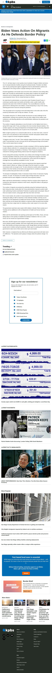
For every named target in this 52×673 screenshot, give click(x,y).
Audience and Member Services (40, 631)
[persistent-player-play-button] (3, 6)
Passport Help (37, 644)
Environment (5, 607)
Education (16, 607)
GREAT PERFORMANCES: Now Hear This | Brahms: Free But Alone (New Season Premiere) (24, 481)
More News (6, 597)
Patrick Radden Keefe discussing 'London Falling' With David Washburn (21, 441)
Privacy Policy (19, 646)
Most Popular (6, 491)
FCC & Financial (20, 639)
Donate (26, 573)
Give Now (46, 2)
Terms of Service (20, 651)
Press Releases (20, 644)
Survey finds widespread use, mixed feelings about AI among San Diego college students (19, 614)
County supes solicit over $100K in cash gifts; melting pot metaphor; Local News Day (25, 402)
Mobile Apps (19, 641)
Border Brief (28, 581)
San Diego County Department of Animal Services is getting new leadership (22, 524)
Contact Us (36, 636)
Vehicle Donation (20, 669)
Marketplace (42, 6)
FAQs (35, 639)
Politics (40, 607)
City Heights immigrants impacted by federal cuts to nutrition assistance (22, 529)
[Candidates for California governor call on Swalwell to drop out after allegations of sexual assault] (44, 603)
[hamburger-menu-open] (3, 2)
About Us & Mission (21, 631)
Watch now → (27, 591)
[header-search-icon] (40, 2)
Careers (18, 636)
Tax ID (18, 667)
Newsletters (19, 634)
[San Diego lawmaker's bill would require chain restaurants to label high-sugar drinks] (32, 603)
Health (28, 607)
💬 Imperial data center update (11, 254)
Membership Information (22, 662)
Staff (18, 648)
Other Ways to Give (21, 664)
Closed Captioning (37, 634)
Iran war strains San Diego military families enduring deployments (20, 540)
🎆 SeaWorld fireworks (8, 252)
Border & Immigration (7, 26)
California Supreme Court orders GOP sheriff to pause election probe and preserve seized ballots (24, 534)
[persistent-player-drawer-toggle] (50, 6)
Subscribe (25, 320)
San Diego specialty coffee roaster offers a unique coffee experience (20, 544)
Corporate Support (20, 657)
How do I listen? (37, 641)
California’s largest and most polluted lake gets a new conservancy (7, 612)
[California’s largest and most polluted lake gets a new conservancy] (7, 603)
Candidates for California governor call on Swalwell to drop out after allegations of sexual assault (44, 614)
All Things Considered (16, 7)
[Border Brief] (12, 586)
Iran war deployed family (9, 249)
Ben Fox (13, 38)
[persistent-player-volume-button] (8, 6)
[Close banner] (50, 10)
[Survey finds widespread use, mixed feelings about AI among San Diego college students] (19, 603)
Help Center (36, 646)
